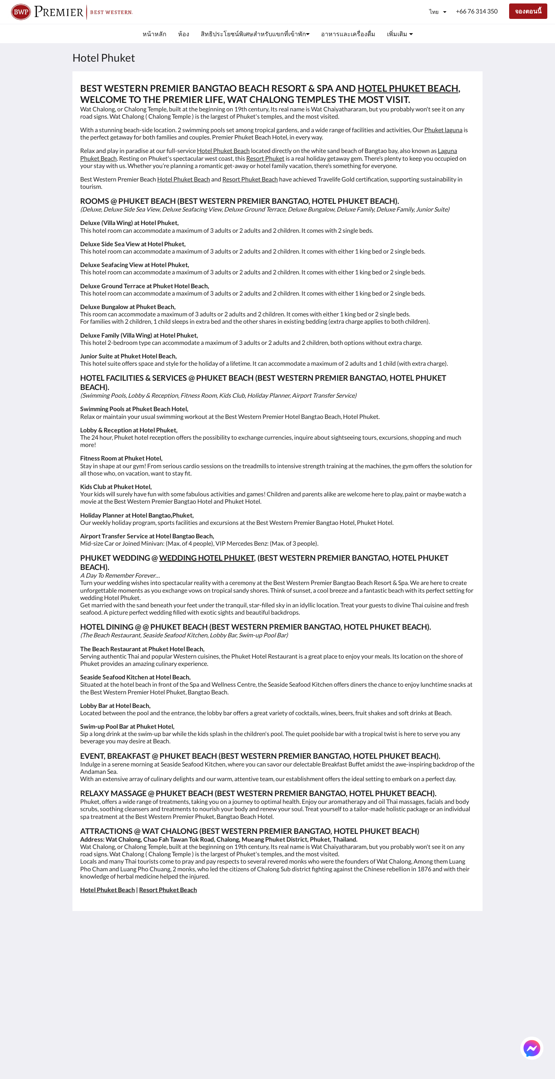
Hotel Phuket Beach (223, 150)
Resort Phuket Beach (250, 179)
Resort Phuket (265, 158)
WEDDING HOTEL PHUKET (206, 557)
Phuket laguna (443, 129)
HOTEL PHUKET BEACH (408, 88)
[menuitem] (154, 34)
